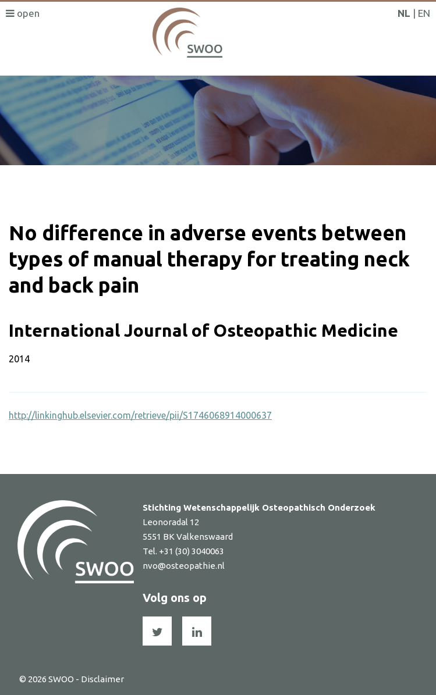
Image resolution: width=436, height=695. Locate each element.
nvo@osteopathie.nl (184, 566)
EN (424, 13)
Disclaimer (102, 679)
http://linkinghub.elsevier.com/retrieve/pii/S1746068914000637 (140, 415)
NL (404, 13)
